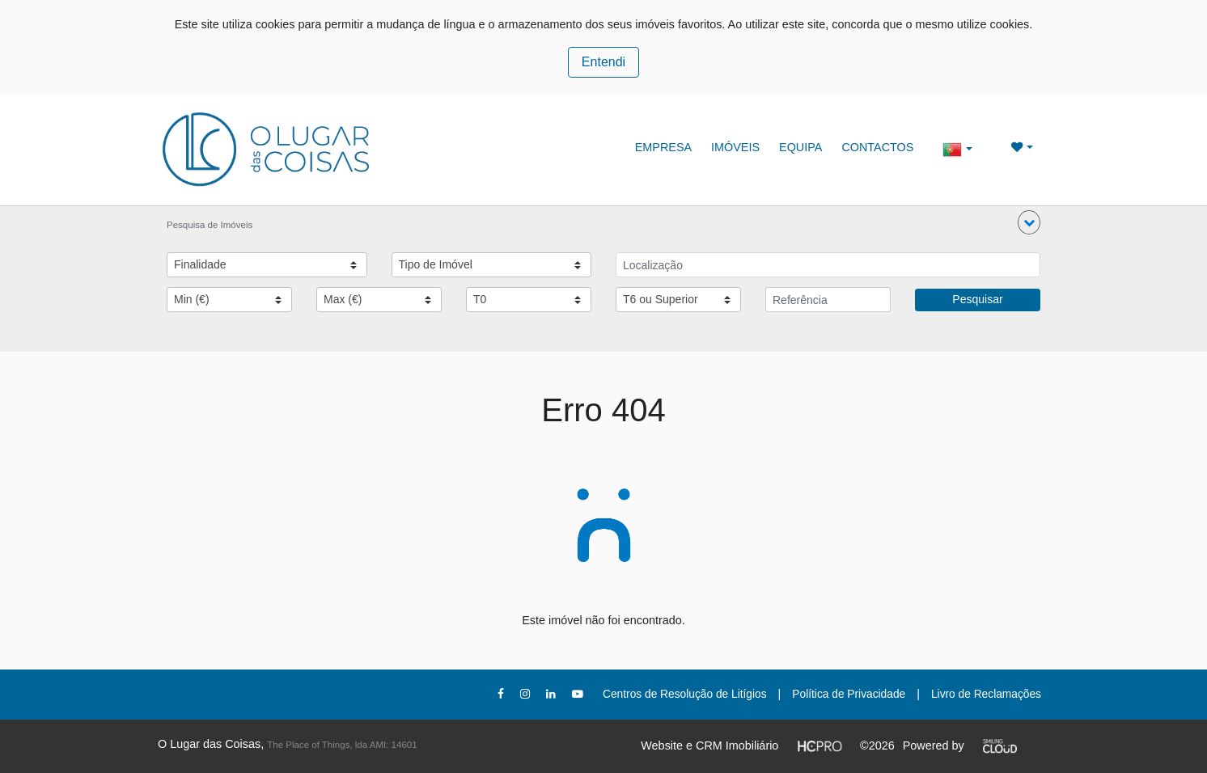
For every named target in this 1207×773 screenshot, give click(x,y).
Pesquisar (977, 299)
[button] (1029, 222)
